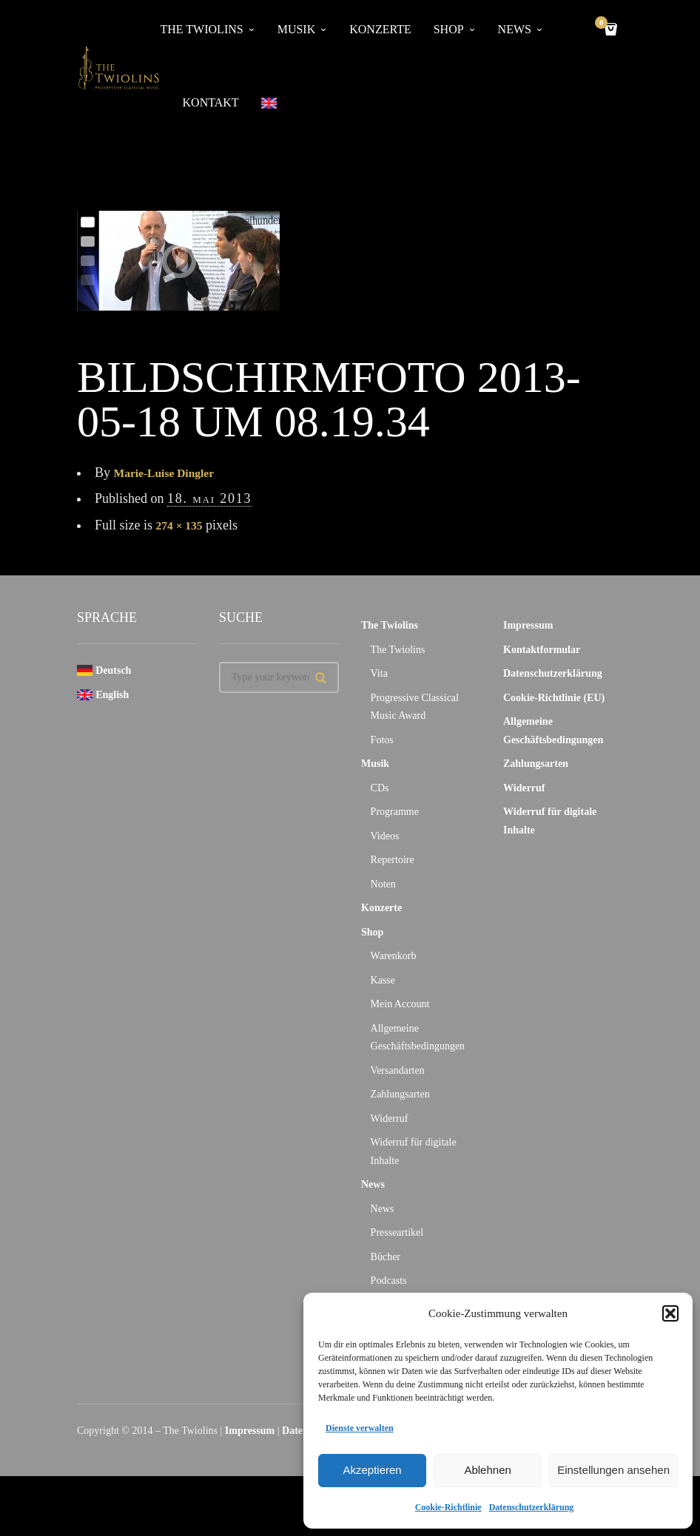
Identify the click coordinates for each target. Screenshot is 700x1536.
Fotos (382, 740)
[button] (670, 1313)
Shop (372, 932)
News (373, 1185)
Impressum (528, 626)
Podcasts (389, 1282)
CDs (380, 788)
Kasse (383, 981)
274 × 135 (183, 525)
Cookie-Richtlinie (448, 1507)
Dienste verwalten (360, 1428)
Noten (383, 884)
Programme (395, 813)
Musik (375, 765)
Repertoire (392, 861)
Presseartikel (397, 1233)
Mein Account (400, 1005)
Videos (385, 836)
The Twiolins (389, 626)
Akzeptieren (372, 1470)
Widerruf (389, 1119)
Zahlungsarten (400, 1095)
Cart (603, 24)
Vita (379, 674)
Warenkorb (394, 957)
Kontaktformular (541, 650)
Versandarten (398, 1071)
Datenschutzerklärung (531, 1507)
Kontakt (211, 103)
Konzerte (381, 909)
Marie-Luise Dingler (172, 473)
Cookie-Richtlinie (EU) (554, 698)
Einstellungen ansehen (613, 1470)
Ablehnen (487, 1470)
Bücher (385, 1257)
